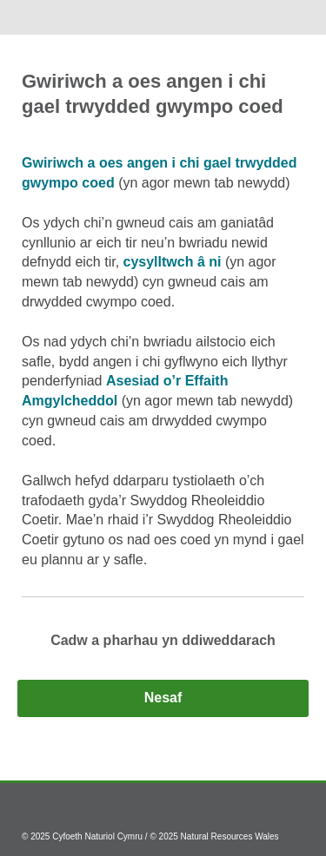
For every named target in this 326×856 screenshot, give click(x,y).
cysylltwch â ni (172, 261)
